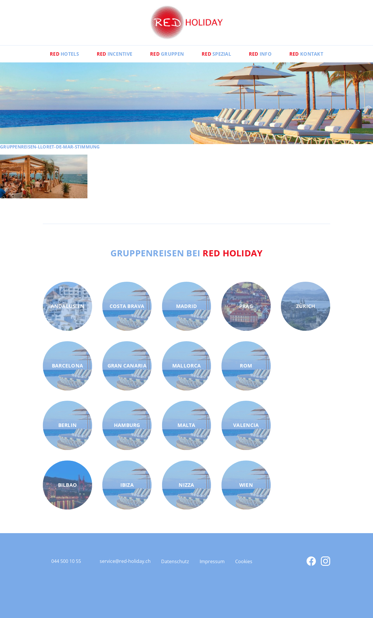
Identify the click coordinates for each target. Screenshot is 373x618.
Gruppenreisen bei (186, 253)
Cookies (243, 561)
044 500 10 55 (66, 561)
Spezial (216, 54)
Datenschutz (175, 561)
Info (260, 54)
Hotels (64, 54)
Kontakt (306, 54)
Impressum (212, 561)
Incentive (115, 54)
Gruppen (167, 54)
